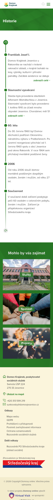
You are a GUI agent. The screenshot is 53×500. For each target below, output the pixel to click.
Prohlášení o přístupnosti (20, 423)
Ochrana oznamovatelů (19, 431)
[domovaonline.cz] (30, 491)
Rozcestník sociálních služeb (21, 434)
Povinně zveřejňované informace (24, 427)
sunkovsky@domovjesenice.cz (23, 404)
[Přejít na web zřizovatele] (26, 464)
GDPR (10, 420)
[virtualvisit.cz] (19, 495)
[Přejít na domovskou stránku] (10, 4)
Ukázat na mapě (15, 394)
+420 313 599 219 (16, 400)
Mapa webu (13, 416)
